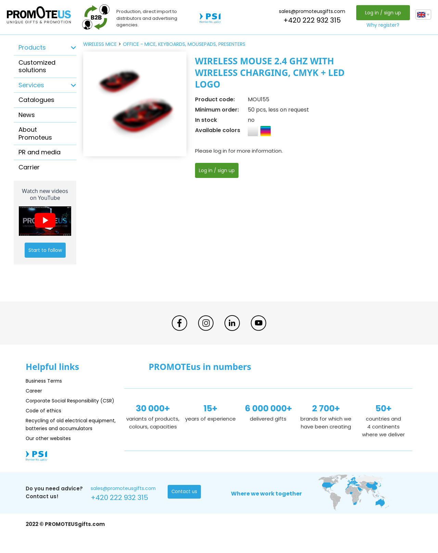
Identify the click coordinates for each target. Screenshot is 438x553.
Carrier (29, 167)
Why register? (382, 25)
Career (34, 390)
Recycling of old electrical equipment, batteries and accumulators (59, 436)
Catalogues (36, 99)
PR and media (39, 152)
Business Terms (45, 380)
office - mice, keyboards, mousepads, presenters (184, 44)
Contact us (184, 508)
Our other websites (50, 454)
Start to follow (45, 250)
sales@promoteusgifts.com (311, 11)
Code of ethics (45, 418)
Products (32, 47)
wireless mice (100, 44)
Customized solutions (36, 66)
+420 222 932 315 (311, 20)
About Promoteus (35, 133)
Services (31, 85)
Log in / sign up (382, 12)
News (26, 115)
